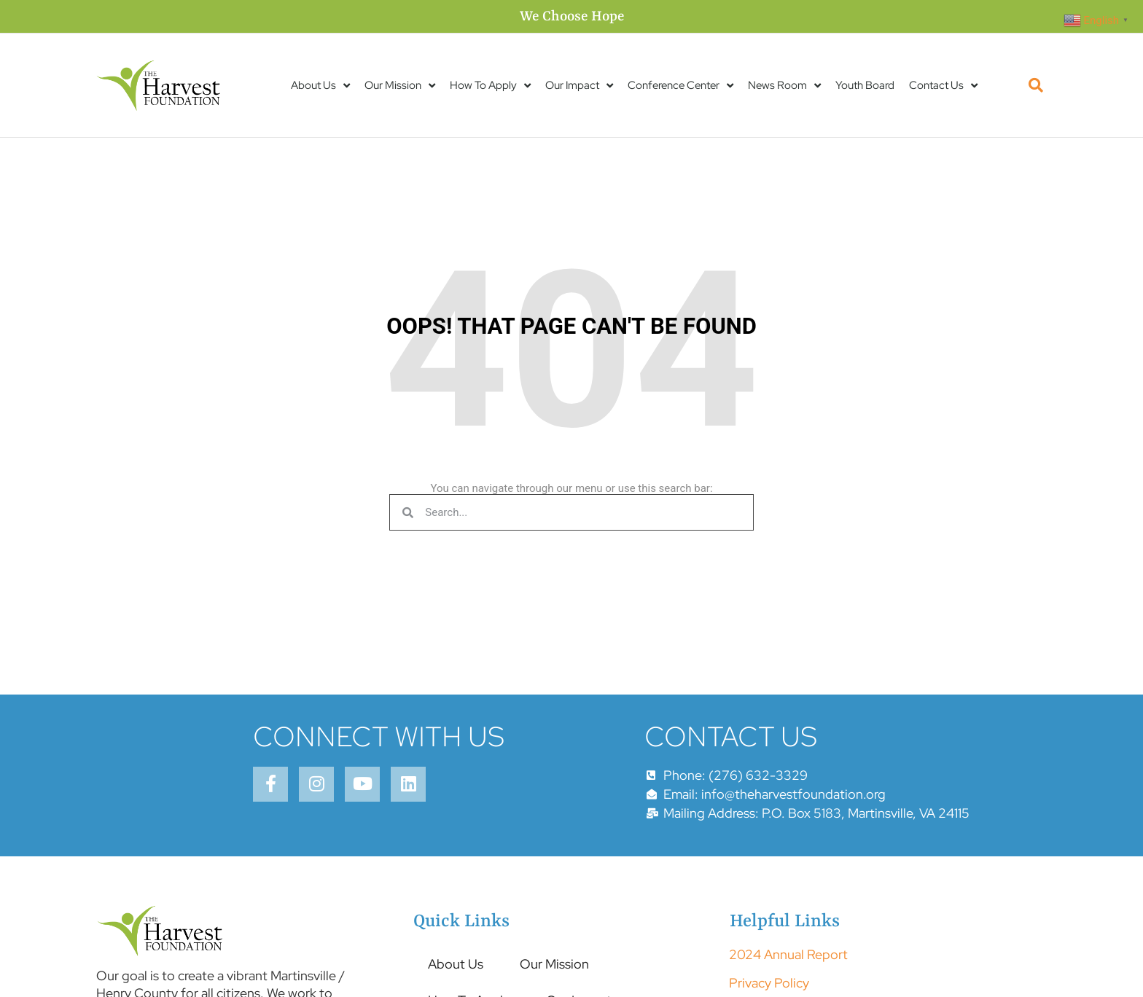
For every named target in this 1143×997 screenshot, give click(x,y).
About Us (320, 85)
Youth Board (864, 85)
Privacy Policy (769, 982)
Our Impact (579, 85)
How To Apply (490, 85)
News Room (784, 85)
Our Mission (399, 85)
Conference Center (680, 85)
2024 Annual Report (788, 954)
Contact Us (943, 85)
